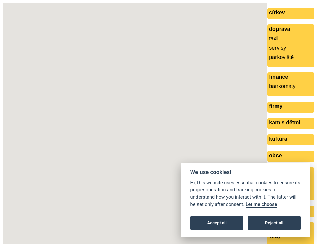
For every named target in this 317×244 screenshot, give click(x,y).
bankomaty (282, 86)
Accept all (217, 222)
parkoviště (281, 57)
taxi (273, 38)
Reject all (274, 222)
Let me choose (262, 204)
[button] (146, 107)
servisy (277, 48)
